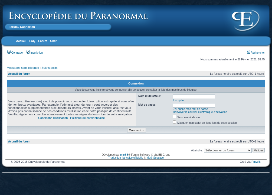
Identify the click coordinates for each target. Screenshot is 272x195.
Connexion (15, 52)
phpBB (124, 154)
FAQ (32, 41)
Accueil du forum (19, 73)
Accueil (21, 41)
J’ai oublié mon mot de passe (190, 109)
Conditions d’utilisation (53, 117)
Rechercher (256, 52)
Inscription (35, 52)
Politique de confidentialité (87, 117)
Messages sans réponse (23, 67)
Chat (53, 41)
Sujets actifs (49, 67)
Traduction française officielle (125, 157)
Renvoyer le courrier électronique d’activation (200, 111)
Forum (13, 26)
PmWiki (256, 161)
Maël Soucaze (155, 157)
